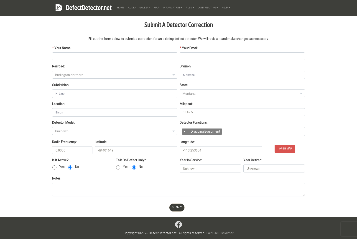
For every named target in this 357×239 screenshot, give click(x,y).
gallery (144, 7)
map (156, 7)
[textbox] (114, 75)
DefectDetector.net (89, 7)
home (120, 7)
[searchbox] (225, 133)
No (77, 167)
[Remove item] (184, 131)
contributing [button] (207, 7)
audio (132, 7)
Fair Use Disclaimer (220, 233)
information (171, 7)
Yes (62, 167)
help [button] (225, 7)
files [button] (189, 7)
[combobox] (114, 75)
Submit (177, 207)
